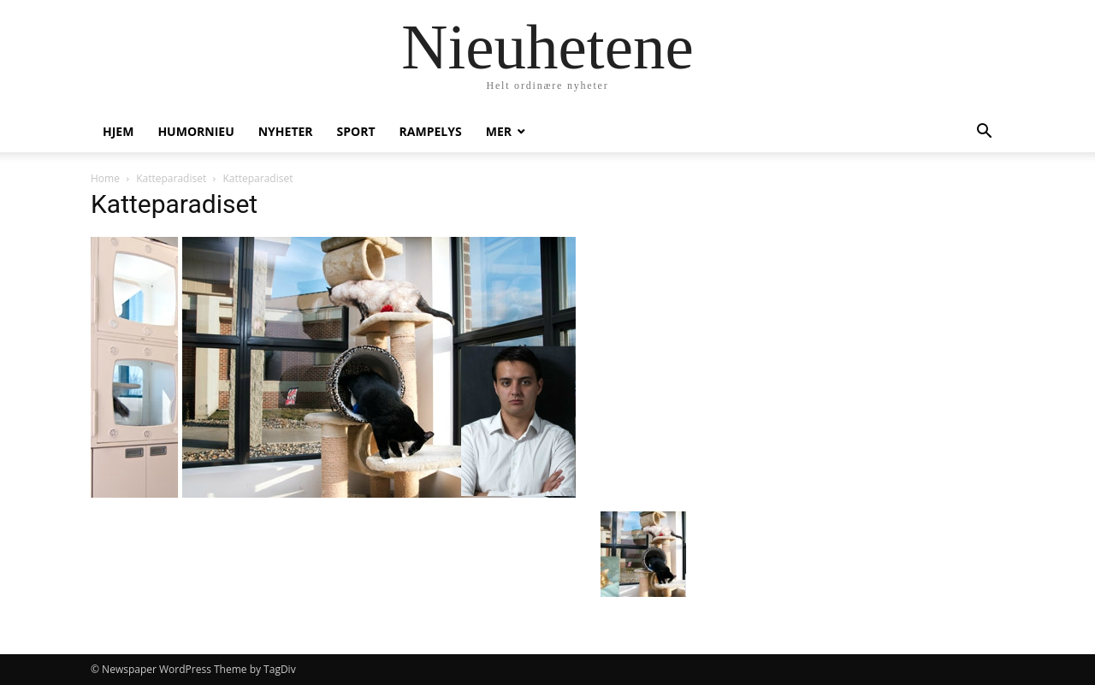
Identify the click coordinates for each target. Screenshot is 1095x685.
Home (105, 178)
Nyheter (285, 131)
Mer (499, 131)
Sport (356, 131)
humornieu (195, 131)
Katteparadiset (171, 178)
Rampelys (431, 131)
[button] (983, 133)
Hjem (118, 131)
